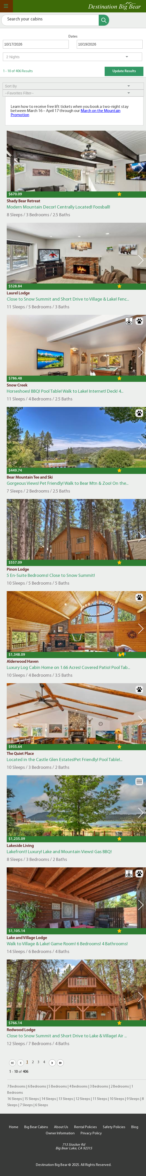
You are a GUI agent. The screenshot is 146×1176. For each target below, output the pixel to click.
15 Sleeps (31, 1099)
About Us (61, 1127)
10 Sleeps (117, 1099)
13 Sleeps (65, 1099)
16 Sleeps (14, 1099)
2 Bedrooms (120, 1087)
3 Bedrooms (99, 1087)
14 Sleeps (48, 1099)
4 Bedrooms (78, 1087)
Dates (73, 37)
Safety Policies (114, 1127)
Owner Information (60, 1133)
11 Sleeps (100, 1099)
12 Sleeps (82, 1099)
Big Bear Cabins (36, 1127)
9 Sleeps (133, 1099)
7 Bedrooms (16, 1087)
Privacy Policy (91, 1133)
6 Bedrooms (37, 1087)
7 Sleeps (26, 1105)
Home (13, 1127)
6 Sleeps (41, 1105)
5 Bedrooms (58, 1087)
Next (141, 168)
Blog (134, 1127)
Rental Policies (85, 1127)
